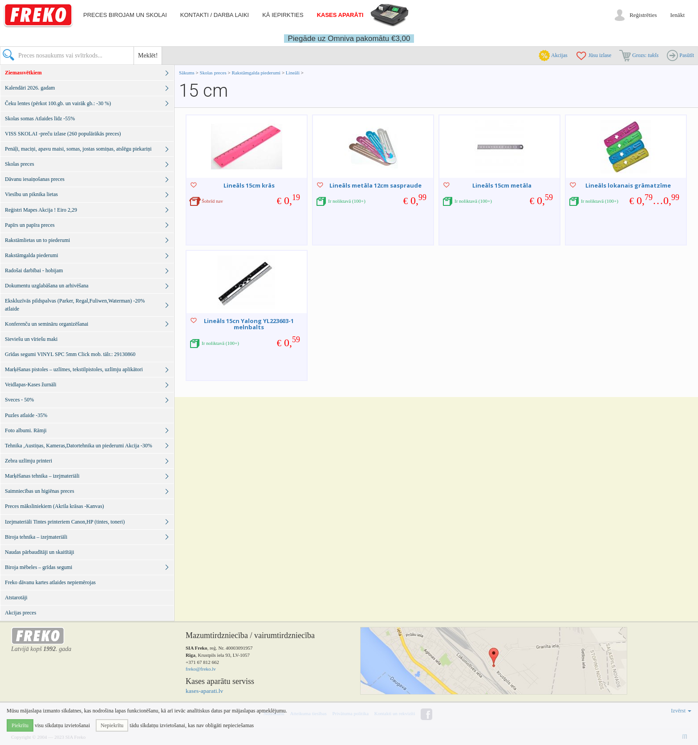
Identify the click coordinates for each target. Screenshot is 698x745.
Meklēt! (148, 55)
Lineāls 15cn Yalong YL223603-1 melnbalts (249, 324)
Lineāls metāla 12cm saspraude (375, 185)
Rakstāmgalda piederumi (256, 72)
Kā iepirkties (282, 15)
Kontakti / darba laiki (214, 15)
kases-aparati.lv (204, 691)
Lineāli (293, 72)
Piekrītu (20, 725)
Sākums (187, 72)
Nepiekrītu (112, 725)
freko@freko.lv (201, 668)
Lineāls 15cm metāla (502, 185)
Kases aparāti (340, 15)
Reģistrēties (643, 15)
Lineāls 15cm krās (249, 185)
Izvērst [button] (681, 711)
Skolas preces (214, 72)
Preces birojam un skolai (125, 15)
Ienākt (677, 15)
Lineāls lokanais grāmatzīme (628, 185)
